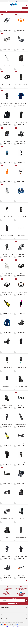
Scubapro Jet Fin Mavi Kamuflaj (21, 197)
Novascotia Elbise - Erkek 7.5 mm (7, 556)
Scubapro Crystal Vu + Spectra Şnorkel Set (21, 179)
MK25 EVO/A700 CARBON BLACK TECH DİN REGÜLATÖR (7, 518)
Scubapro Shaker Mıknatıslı (21, 575)
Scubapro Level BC (21, 65)
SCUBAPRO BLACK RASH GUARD (7, 122)
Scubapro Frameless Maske (7, 84)
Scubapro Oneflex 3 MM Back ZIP (7, 386)
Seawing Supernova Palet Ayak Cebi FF (21, 386)
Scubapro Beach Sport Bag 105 (7, 160)
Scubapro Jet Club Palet (7, 443)
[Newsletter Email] (14, 600)
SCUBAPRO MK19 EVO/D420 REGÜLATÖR (21, 481)
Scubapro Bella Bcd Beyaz (7, 141)
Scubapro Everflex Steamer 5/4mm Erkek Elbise (7, 103)
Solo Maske (21, 273)
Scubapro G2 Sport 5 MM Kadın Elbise (21, 367)
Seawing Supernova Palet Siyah (7, 405)
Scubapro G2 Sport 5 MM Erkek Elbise (7, 367)
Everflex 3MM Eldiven (7, 348)
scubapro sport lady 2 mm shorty (21, 122)
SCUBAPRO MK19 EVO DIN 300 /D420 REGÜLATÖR (7, 499)
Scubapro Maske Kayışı (21, 235)
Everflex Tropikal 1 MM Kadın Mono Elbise (7, 424)
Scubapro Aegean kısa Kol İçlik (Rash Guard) (21, 103)
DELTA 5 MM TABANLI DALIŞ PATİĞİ (7, 575)
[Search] (14, 8)
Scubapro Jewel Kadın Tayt (21, 311)
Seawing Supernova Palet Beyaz (7, 273)
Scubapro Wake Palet (7, 311)
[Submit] (26, 600)
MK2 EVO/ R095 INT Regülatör (21, 443)
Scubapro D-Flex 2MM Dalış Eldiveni (21, 329)
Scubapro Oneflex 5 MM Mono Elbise (21, 216)
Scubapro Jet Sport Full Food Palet (21, 424)
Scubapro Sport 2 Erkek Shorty (21, 348)
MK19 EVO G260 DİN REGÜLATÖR (21, 254)
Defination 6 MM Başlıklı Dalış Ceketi (7, 235)
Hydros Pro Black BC (21, 518)
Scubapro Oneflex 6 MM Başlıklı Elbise (7, 216)
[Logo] (14, 4)
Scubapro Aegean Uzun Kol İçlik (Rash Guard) (7, 330)
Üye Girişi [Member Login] (12, 1)
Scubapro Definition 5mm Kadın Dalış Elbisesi (7, 254)
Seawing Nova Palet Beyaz (7, 65)
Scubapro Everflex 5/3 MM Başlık (7, 462)
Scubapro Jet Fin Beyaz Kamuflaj (7, 197)
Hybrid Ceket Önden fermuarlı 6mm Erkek (21, 556)
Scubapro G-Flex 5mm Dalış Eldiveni (21, 141)
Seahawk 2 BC (7, 537)
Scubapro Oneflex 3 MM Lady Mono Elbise (21, 462)
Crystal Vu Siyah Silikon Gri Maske (7, 292)
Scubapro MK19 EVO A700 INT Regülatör (21, 405)
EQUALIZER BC (21, 499)
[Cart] (27, 5)
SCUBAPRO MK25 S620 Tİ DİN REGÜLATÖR (21, 47)
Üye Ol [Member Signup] (9, 1)
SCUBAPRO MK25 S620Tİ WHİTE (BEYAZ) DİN (7, 47)
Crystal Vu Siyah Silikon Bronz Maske (21, 292)
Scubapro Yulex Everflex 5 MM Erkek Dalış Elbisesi (21, 84)
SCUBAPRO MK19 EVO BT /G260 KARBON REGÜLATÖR (7, 481)
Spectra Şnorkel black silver (21, 160)
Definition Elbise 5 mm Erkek (21, 537)
